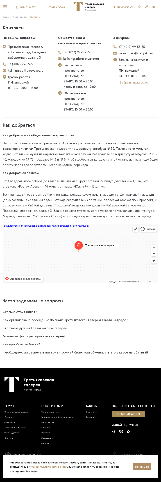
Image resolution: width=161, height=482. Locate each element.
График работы (47, 422)
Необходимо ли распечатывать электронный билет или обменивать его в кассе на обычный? (75, 352)
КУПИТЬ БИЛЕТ (26, 7)
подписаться (128, 414)
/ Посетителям (20, 16)
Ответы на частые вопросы (16, 412)
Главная (7, 16)
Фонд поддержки (12, 433)
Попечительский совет (15, 427)
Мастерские (47, 438)
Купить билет (92, 412)
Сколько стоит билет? (20, 312)
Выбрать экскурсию (134, 82)
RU (155, 7)
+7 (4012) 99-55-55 (18, 64)
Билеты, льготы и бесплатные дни (57, 417)
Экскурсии (46, 433)
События (45, 443)
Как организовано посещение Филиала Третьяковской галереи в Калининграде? (65, 320)
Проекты (8, 417)
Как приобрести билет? (21, 344)
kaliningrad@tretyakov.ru (23, 70)
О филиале (9, 422)
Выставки (45, 427)
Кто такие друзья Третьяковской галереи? (36, 328)
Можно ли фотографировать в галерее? (34, 336)
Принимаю (142, 466)
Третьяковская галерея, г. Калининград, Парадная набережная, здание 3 (24, 52)
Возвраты (90, 417)
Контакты (8, 438)
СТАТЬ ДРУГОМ (55, 7)
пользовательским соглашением (48, 466)
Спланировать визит (50, 412)
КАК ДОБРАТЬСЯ (123, 7)
